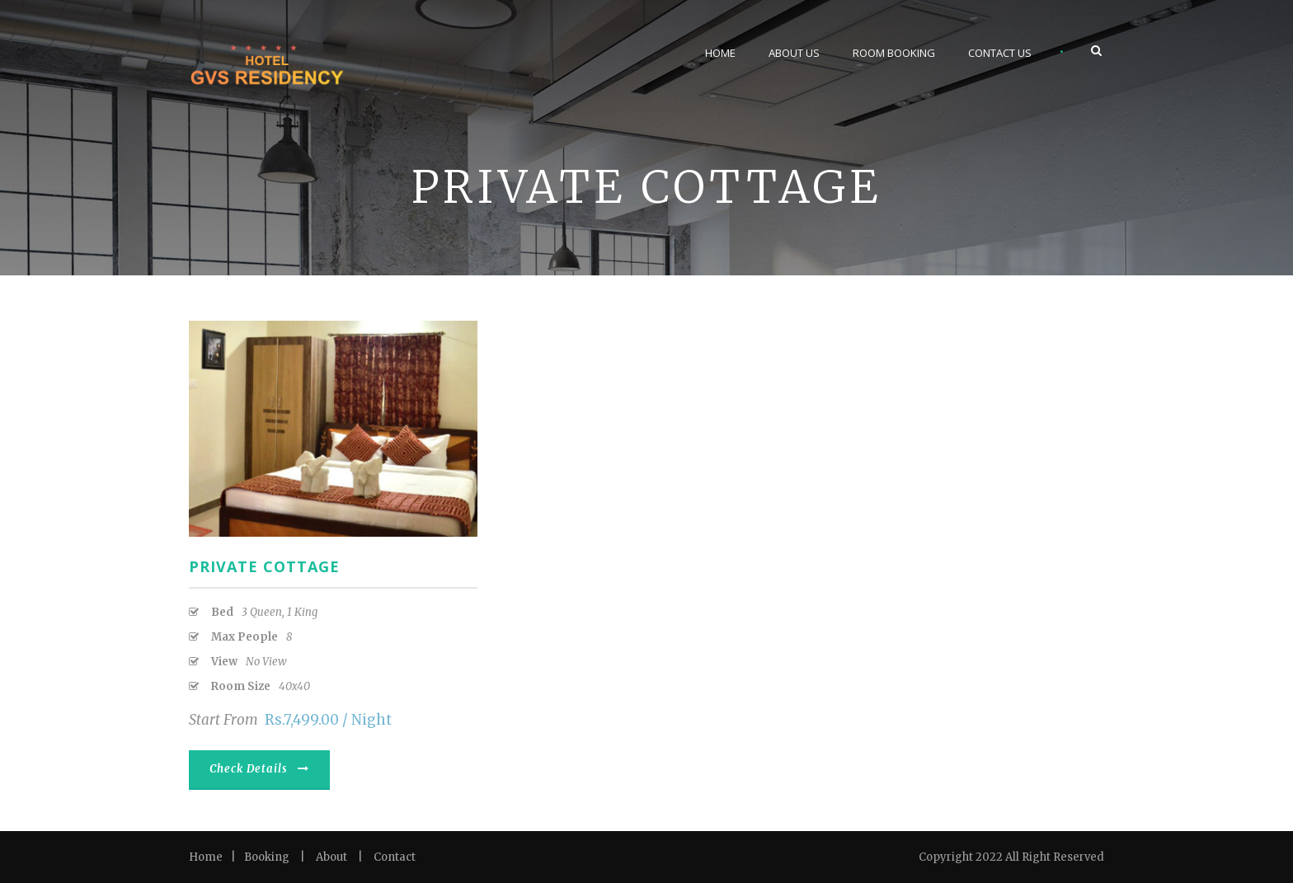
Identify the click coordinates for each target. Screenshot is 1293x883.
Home (720, 52)
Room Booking (894, 52)
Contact (395, 857)
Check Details (259, 769)
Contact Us (1000, 52)
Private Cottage (264, 566)
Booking (266, 857)
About (331, 857)
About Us (794, 52)
